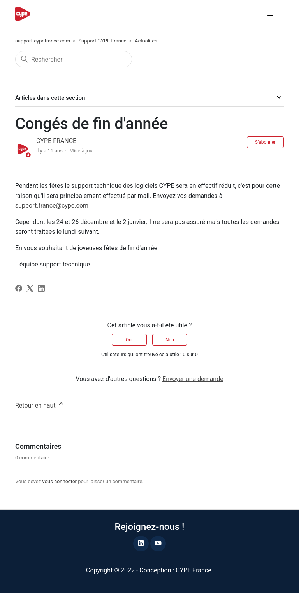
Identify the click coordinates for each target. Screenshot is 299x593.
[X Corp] (29, 288)
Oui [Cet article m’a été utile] (129, 339)
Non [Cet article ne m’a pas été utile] (169, 339)
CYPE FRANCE (56, 141)
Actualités (146, 41)
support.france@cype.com (51, 205)
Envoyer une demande (192, 379)
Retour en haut (40, 404)
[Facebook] (18, 288)
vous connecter (59, 481)
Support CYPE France (102, 41)
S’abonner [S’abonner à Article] (265, 142)
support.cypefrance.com (42, 41)
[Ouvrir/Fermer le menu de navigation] (270, 14)
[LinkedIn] (41, 288)
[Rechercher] (74, 59)
